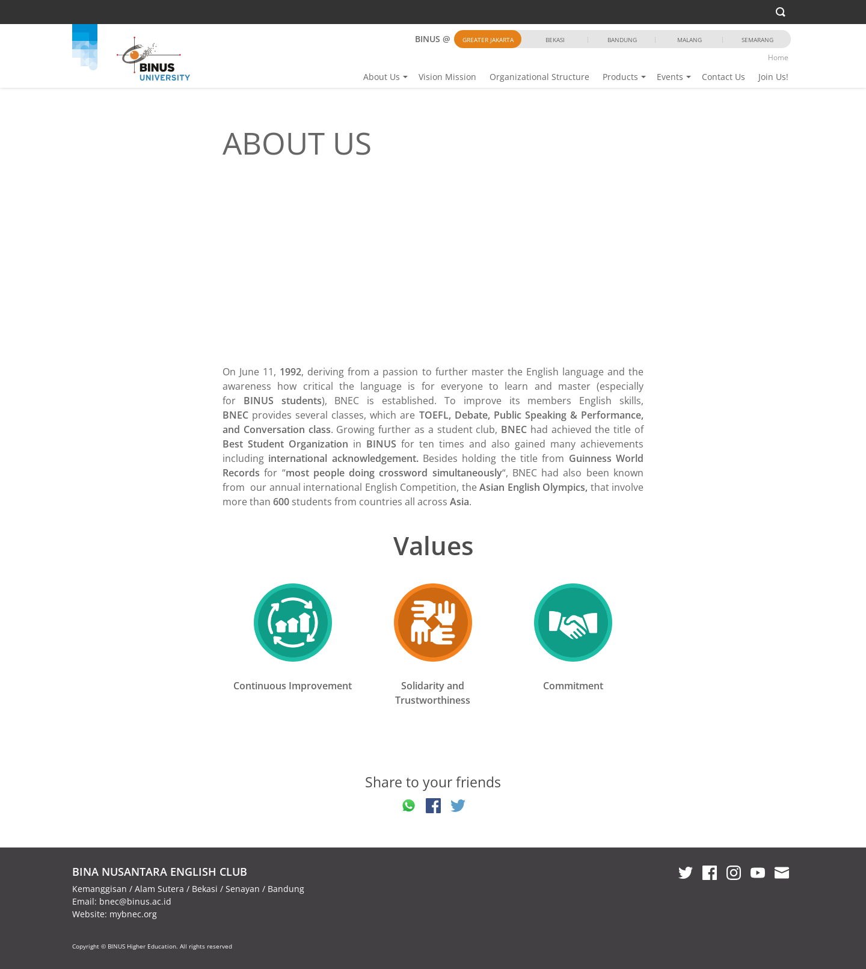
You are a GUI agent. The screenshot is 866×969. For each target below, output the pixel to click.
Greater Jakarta (488, 40)
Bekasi (555, 40)
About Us (381, 76)
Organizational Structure (539, 76)
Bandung (622, 40)
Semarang (757, 40)
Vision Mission (447, 76)
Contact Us (723, 76)
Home (778, 57)
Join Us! (773, 76)
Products (620, 76)
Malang (689, 40)
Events (670, 76)
